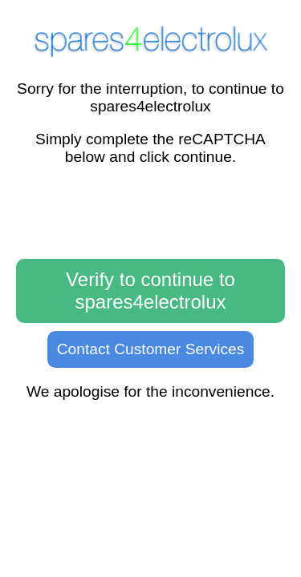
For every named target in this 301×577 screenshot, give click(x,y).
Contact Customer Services (151, 349)
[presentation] (151, 213)
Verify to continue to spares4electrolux (150, 290)
